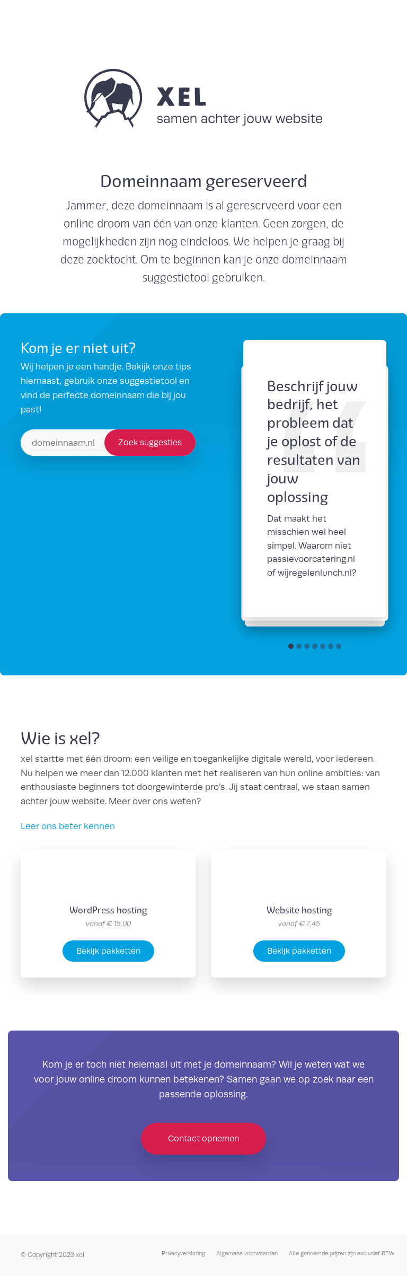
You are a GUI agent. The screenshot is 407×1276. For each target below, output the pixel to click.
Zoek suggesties (150, 442)
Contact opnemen (203, 1138)
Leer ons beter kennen (68, 826)
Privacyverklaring (183, 1253)
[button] (291, 646)
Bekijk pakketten (108, 951)
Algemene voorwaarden (247, 1253)
